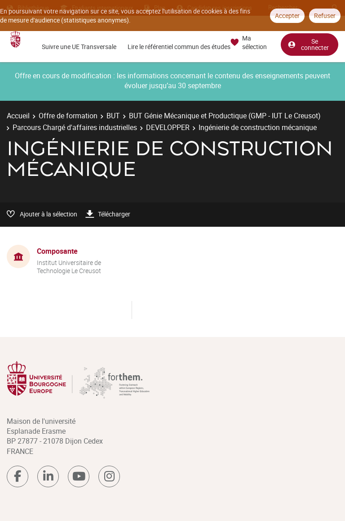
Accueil (18, 116)
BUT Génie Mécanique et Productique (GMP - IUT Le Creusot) (225, 116)
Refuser (325, 15)
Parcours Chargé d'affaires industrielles (75, 127)
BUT (113, 116)
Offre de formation (68, 116)
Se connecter (308, 44)
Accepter (287, 15)
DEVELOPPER (168, 127)
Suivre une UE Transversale (79, 46)
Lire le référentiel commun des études (179, 46)
